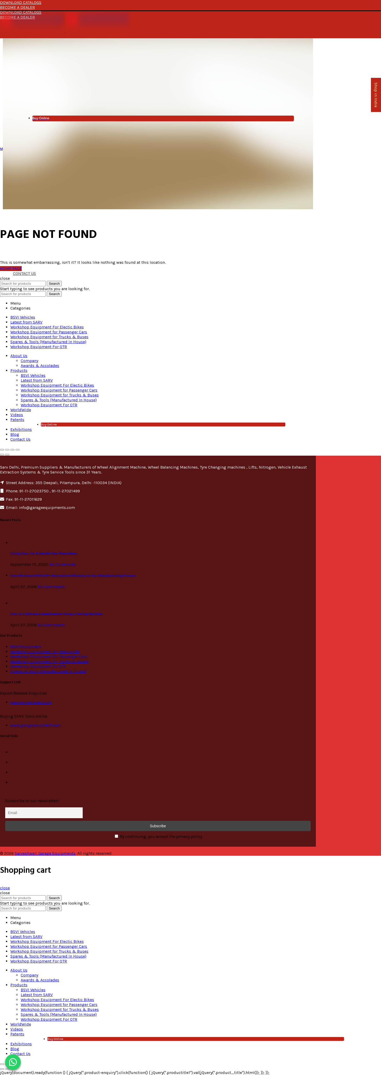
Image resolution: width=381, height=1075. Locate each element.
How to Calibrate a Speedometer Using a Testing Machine (56, 614)
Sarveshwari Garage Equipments (45, 853)
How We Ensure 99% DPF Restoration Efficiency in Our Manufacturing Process (73, 575)
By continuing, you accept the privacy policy (158, 836)
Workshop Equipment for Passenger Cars (48, 656)
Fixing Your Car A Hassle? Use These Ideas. (43, 553)
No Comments (62, 564)
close (5, 887)
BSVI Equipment (25, 646)
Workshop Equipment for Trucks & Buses (49, 661)
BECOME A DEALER (17, 7)
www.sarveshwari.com (31, 702)
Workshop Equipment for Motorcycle (44, 651)
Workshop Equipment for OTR (38, 666)
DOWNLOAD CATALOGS (20, 2)
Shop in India (376, 94)
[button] (13, 1062)
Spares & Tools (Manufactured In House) (48, 671)
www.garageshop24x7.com (35, 725)
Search (54, 283)
